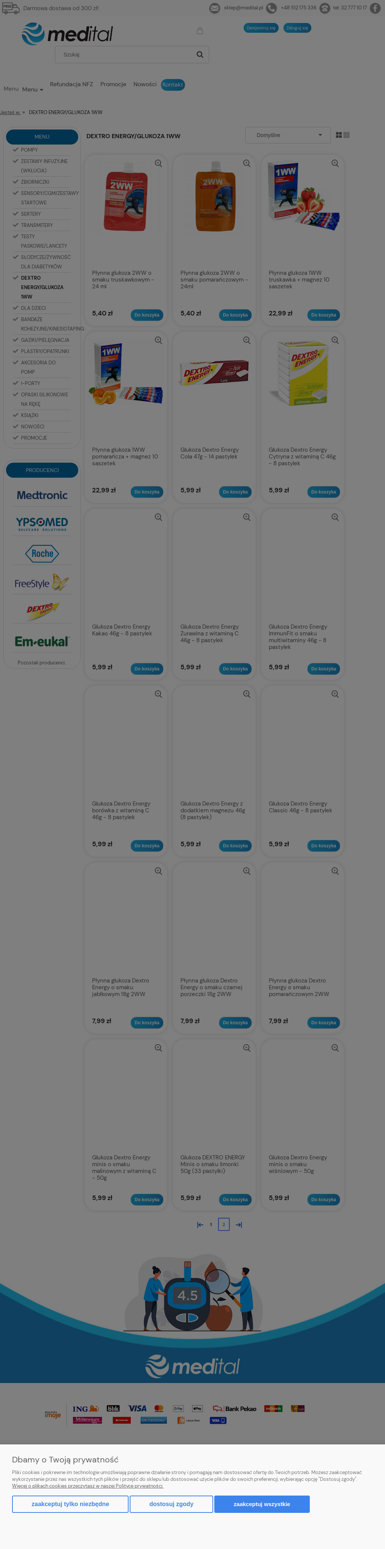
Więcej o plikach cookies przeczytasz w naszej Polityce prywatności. (88, 1486)
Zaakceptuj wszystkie (262, 1504)
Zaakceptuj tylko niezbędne (70, 1504)
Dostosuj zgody (171, 1504)
